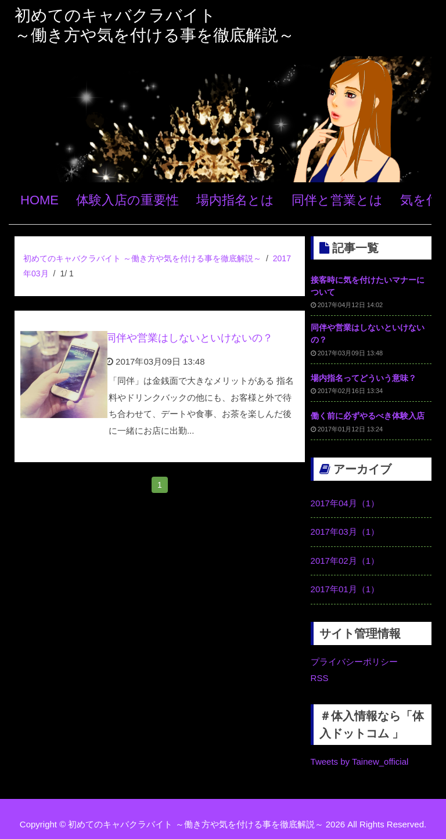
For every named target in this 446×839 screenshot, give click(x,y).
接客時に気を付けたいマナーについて (368, 286)
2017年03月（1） (345, 531)
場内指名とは (235, 200)
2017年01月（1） (345, 589)
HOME (39, 200)
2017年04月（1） (345, 503)
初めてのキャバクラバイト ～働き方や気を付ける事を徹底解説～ (142, 258)
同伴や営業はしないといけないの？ (189, 338)
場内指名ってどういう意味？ (363, 378)
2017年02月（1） (345, 561)
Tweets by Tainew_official (360, 761)
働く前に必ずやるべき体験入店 (368, 415)
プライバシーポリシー (354, 662)
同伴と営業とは (337, 200)
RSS (320, 678)
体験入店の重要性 (127, 200)
